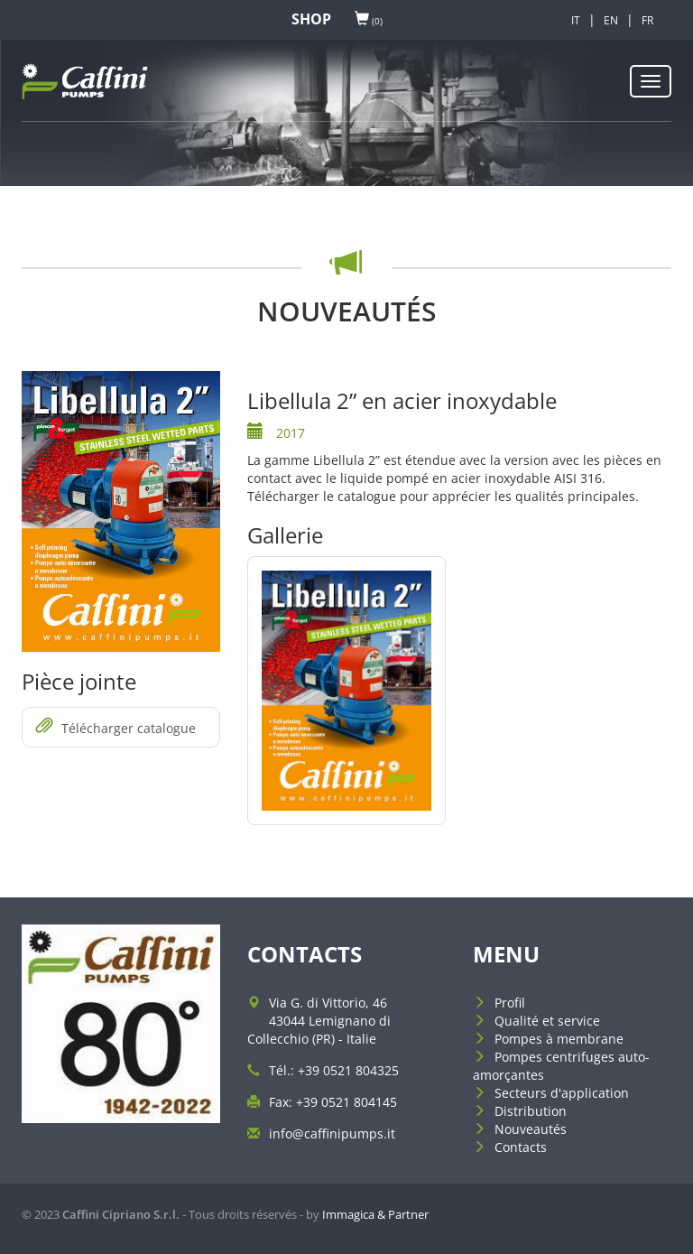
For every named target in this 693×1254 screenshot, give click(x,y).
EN (611, 20)
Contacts (520, 1147)
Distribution (530, 1110)
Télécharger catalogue (116, 727)
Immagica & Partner (375, 1214)
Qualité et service (547, 1020)
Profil (509, 1002)
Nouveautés (530, 1129)
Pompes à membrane (559, 1038)
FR (647, 20)
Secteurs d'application (561, 1092)
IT (575, 20)
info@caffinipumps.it (332, 1133)
